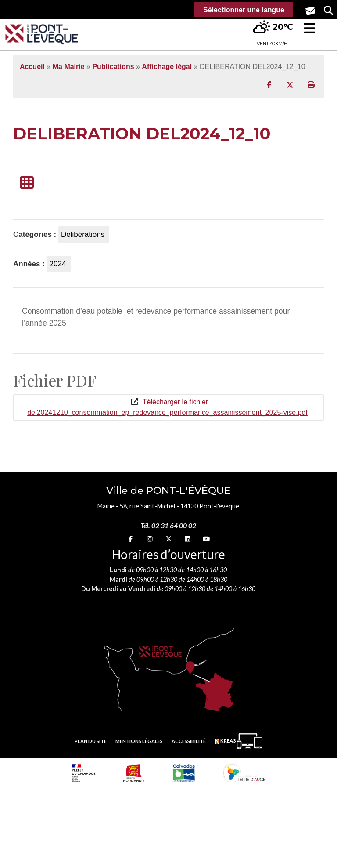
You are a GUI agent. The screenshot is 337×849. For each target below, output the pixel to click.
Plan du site (91, 741)
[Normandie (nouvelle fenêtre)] (134, 773)
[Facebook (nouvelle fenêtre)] (131, 539)
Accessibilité (189, 741)
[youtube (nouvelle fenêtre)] (206, 539)
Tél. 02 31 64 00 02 (168, 525)
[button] (309, 28)
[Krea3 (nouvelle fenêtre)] (238, 741)
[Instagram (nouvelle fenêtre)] (150, 539)
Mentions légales (139, 741)
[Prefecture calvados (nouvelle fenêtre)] (84, 773)
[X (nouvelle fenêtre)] (168, 539)
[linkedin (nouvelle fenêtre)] (187, 539)
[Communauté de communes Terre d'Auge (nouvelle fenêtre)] (244, 773)
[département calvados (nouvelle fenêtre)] (183, 773)
